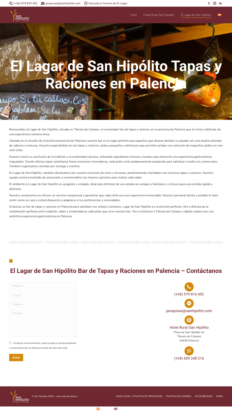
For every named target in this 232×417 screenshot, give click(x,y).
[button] (11, 261)
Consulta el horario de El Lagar (105, 3)
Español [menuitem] (106, 409)
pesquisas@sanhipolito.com (60, 3)
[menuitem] (220, 15)
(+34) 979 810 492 (23, 3)
